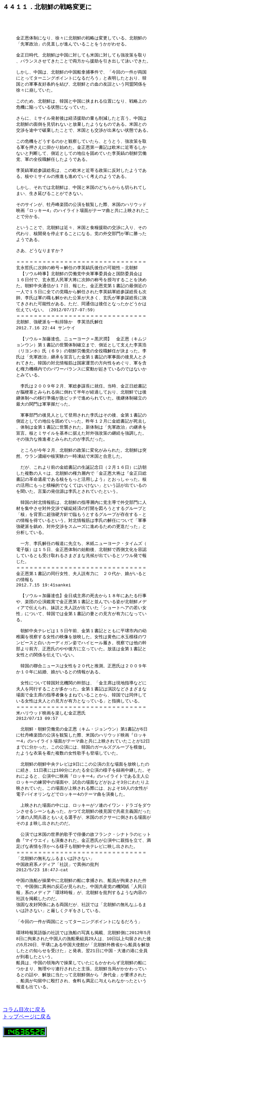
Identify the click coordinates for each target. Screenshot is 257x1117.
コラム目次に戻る (24, 1087)
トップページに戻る (27, 1094)
